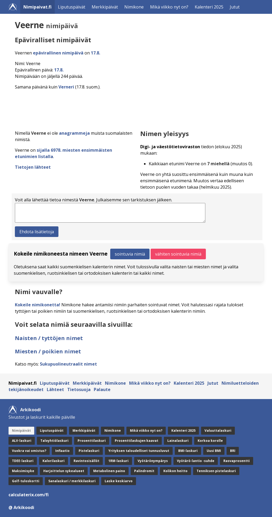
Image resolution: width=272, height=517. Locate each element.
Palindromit (144, 471)
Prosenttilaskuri (92, 440)
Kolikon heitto (175, 471)
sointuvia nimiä (130, 254)
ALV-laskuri (21, 440)
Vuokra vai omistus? (29, 450)
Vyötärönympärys (153, 461)
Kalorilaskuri (53, 461)
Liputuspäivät (71, 7)
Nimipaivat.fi (37, 7)
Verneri (66, 87)
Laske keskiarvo (119, 481)
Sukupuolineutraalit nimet (68, 364)
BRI (232, 450)
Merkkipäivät (105, 7)
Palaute (102, 389)
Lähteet (55, 389)
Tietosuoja (79, 389)
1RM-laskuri (118, 461)
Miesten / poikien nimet (48, 351)
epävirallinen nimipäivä (58, 53)
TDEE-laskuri (22, 461)
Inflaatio (62, 450)
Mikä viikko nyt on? (169, 7)
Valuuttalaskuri (218, 430)
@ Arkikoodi (21, 507)
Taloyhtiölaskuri (54, 440)
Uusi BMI (214, 450)
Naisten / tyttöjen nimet (49, 338)
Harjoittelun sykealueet (63, 471)
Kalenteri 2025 (209, 7)
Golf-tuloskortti (25, 481)
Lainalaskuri (178, 440)
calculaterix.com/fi (28, 495)
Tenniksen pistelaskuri (216, 471)
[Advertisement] (137, 108)
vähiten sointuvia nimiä (178, 254)
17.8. (95, 53)
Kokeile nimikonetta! (37, 305)
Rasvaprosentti (236, 461)
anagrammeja (74, 133)
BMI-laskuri (188, 450)
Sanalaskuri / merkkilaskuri (72, 481)
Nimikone (134, 7)
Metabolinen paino (109, 471)
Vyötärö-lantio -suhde (195, 461)
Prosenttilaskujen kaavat (136, 440)
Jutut (235, 7)
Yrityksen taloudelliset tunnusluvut (138, 450)
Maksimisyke (23, 471)
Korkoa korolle (210, 440)
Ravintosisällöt (86, 461)
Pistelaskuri (89, 450)
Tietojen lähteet (33, 167)
